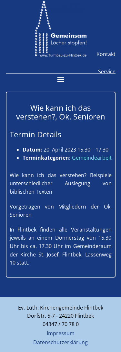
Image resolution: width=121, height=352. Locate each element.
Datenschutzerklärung (60, 342)
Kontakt (106, 54)
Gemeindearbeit (92, 157)
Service (107, 71)
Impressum (61, 333)
